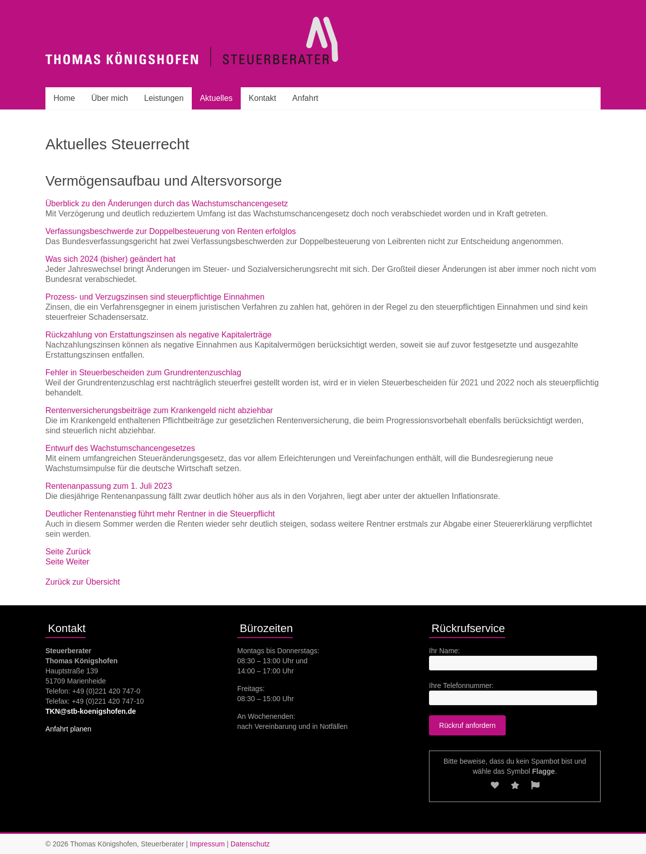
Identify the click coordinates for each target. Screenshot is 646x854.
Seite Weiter (67, 561)
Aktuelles (216, 98)
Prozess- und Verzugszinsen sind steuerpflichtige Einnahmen (154, 297)
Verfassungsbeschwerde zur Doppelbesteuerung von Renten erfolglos (170, 231)
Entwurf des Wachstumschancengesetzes (120, 448)
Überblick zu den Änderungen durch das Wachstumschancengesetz (166, 203)
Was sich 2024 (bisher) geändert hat (110, 259)
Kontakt (262, 98)
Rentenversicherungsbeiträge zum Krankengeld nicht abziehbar (159, 410)
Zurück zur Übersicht (82, 582)
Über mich (109, 98)
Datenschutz (250, 844)
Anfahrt (305, 98)
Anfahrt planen (68, 729)
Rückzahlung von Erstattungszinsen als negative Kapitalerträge (158, 334)
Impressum (207, 844)
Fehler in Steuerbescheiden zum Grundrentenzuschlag (143, 372)
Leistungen (164, 98)
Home (64, 98)
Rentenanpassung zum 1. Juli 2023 (108, 486)
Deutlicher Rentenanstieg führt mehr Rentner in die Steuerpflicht (160, 513)
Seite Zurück (68, 551)
